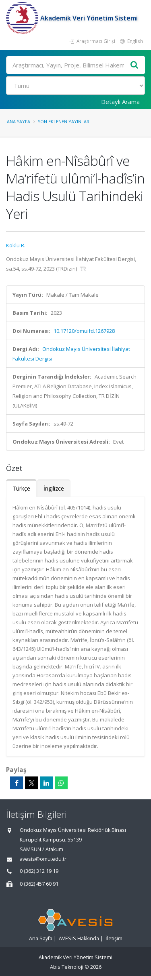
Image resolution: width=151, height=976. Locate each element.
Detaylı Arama (120, 102)
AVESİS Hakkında (79, 938)
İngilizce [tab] (53, 488)
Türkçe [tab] (21, 488)
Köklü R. (15, 245)
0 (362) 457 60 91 (39, 883)
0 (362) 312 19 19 (39, 871)
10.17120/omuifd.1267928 (84, 330)
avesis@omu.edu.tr (43, 859)
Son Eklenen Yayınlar (63, 121)
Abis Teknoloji (66, 967)
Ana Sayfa (18, 121)
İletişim (113, 938)
